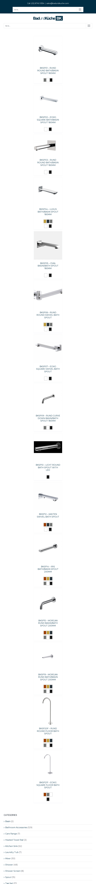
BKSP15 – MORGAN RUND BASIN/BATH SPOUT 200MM (48, 623)
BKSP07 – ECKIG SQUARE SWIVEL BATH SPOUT (48, 369)
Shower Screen (13, 871)
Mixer (8, 858)
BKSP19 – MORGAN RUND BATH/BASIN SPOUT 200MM (48, 677)
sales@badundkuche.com (57, 3)
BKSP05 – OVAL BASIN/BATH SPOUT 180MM (48, 266)
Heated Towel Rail (14, 840)
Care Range (11, 834)
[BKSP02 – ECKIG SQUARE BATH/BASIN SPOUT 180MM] (48, 87)
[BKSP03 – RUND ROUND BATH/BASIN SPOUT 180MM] (45, 136)
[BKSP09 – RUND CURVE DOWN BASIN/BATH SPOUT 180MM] (48, 385)
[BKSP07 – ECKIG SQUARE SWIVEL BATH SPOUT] (48, 336)
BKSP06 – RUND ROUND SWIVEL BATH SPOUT (47, 315)
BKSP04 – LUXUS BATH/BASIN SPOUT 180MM (48, 212)
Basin (7, 821)
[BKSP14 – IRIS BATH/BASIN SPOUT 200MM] (48, 536)
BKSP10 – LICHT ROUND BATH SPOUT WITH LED (48, 467)
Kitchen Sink (11, 846)
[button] (45, 80)
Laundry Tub (11, 852)
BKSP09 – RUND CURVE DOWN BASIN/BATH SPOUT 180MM (48, 418)
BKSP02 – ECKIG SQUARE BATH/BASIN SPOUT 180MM (48, 120)
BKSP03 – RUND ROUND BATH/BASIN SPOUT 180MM (48, 162)
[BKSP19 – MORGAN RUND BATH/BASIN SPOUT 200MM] (48, 644)
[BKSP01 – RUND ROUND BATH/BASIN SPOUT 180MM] (48, 38)
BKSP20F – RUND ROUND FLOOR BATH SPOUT (48, 731)
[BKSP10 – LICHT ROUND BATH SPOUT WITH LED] (48, 434)
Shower (9, 865)
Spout (8, 877)
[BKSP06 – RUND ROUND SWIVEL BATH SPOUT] (48, 282)
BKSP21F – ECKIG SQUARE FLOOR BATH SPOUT (48, 785)
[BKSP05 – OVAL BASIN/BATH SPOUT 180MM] (48, 233)
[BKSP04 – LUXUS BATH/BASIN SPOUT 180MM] (48, 179)
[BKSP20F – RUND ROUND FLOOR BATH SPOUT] (48, 698)
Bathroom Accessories (16, 827)
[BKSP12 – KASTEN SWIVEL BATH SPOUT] (48, 484)
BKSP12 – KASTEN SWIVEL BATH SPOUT (48, 515)
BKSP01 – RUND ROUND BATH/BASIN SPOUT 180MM (48, 70)
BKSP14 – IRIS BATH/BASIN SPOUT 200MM (48, 569)
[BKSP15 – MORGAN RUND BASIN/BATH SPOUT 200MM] (48, 590)
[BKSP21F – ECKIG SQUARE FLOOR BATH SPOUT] (48, 752)
